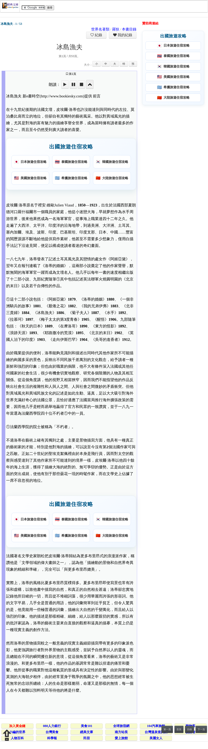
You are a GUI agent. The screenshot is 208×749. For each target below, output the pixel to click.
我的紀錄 (124, 35)
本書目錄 (129, 29)
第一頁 (167, 729)
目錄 (189, 729)
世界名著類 (100, 29)
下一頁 (201, 729)
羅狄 (115, 29)
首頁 (179, 729)
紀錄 (98, 35)
